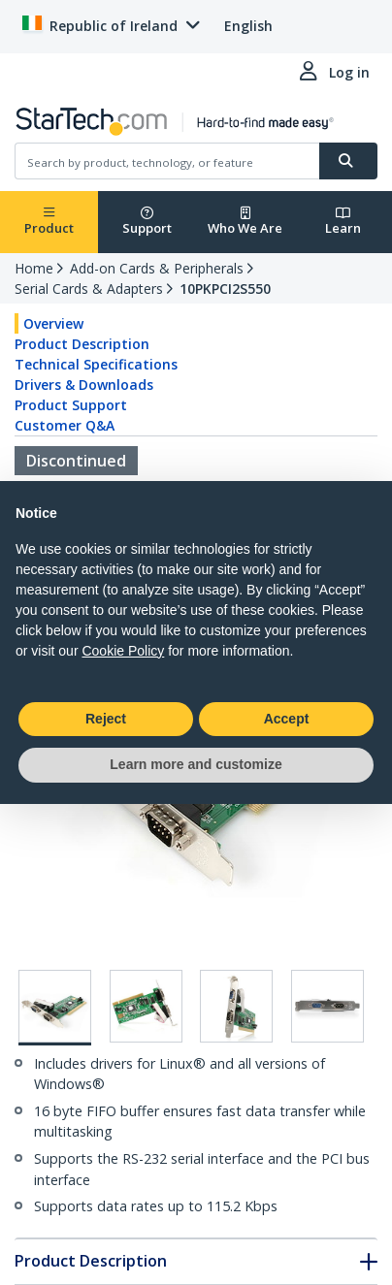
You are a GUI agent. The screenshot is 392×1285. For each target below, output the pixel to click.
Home (34, 268)
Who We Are (245, 222)
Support (147, 222)
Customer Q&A (64, 425)
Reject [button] (105, 718)
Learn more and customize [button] (195, 764)
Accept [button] (287, 718)
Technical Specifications (96, 364)
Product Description (82, 344)
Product (49, 222)
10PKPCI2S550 (225, 288)
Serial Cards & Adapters (89, 288)
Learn (343, 222)
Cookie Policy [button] (123, 651)
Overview (53, 323)
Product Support (71, 405)
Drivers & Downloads (84, 384)
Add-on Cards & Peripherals (157, 268)
